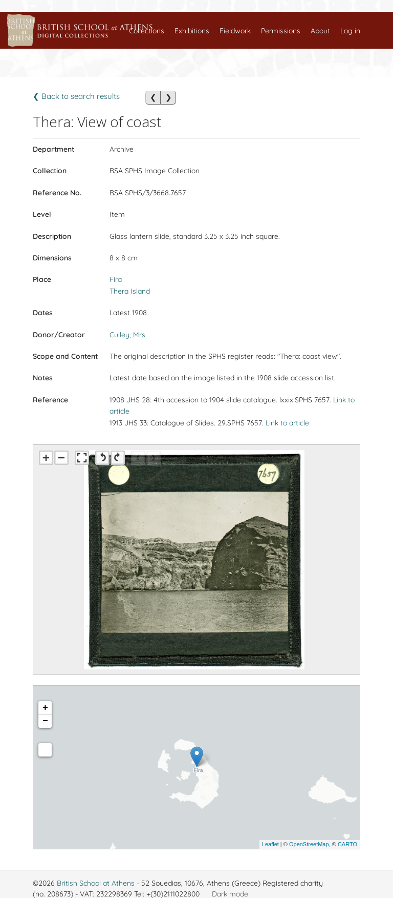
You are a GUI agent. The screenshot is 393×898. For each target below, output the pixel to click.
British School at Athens (96, 883)
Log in (350, 30)
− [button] (45, 721)
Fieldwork (235, 30)
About (320, 30)
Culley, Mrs (127, 334)
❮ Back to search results (76, 96)
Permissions (280, 30)
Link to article (287, 422)
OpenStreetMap (309, 844)
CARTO (347, 844)
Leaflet (270, 844)
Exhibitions (191, 30)
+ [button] (45, 708)
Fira (116, 279)
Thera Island (130, 291)
